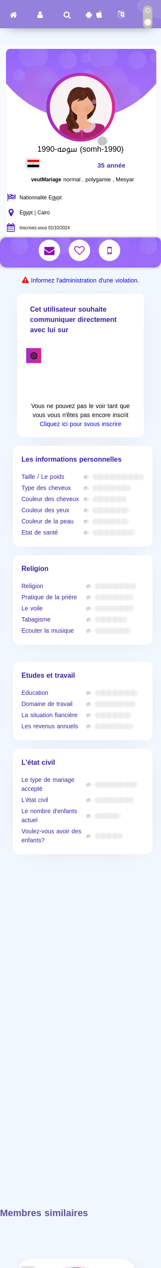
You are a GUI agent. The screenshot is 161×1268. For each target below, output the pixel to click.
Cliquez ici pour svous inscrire (81, 424)
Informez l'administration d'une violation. (85, 280)
